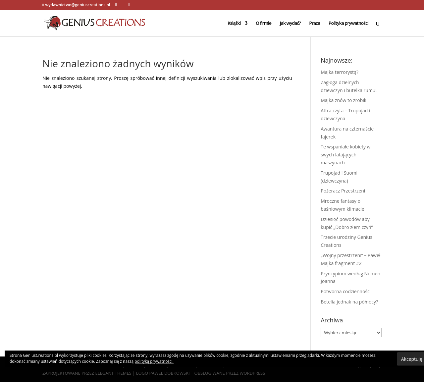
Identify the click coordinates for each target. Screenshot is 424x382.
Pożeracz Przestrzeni (343, 191)
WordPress (252, 373)
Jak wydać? (290, 23)
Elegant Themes (113, 373)
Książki (234, 23)
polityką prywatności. (154, 361)
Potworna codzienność (345, 291)
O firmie (263, 23)
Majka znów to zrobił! (343, 100)
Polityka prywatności (348, 23)
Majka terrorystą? (339, 72)
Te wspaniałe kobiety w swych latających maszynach (345, 154)
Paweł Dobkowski (170, 373)
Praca (314, 23)
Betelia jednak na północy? (349, 302)
